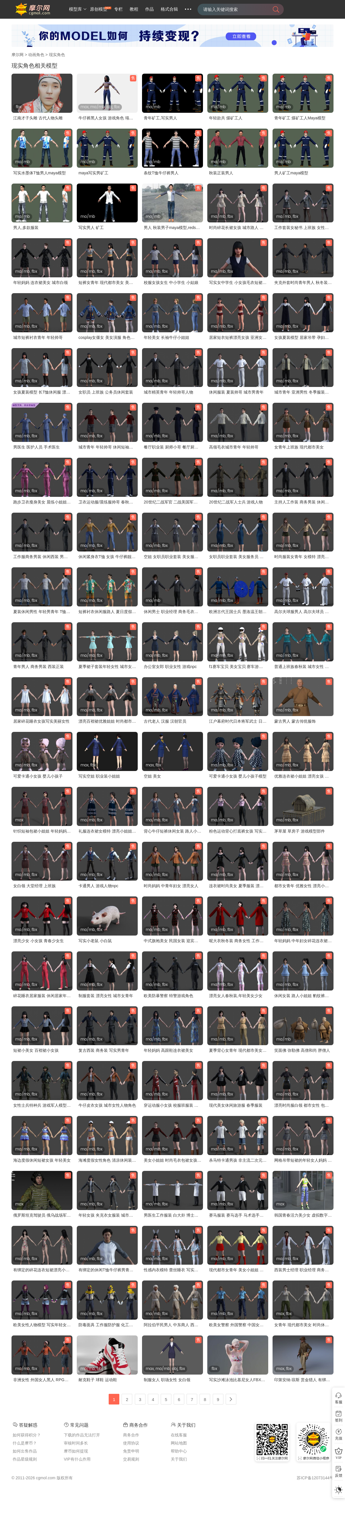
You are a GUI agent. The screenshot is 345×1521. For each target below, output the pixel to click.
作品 (149, 9)
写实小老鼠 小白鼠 (95, 940)
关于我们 (179, 1459)
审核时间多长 (76, 1443)
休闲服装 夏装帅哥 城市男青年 (236, 392)
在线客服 (179, 1435)
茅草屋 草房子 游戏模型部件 (299, 831)
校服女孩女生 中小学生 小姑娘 (171, 282)
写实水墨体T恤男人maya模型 (39, 173)
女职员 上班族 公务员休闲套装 (105, 392)
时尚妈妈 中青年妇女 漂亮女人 (171, 885)
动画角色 (36, 54)
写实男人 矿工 (91, 227)
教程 (134, 9)
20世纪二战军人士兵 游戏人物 (236, 502)
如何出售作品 (25, 1451)
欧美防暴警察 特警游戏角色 (168, 995)
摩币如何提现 (76, 1451)
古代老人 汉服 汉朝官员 (165, 721)
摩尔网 (18, 54)
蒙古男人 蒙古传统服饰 (295, 721)
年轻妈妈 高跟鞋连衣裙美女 (168, 1050)
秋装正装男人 (221, 173)
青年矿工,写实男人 (160, 118)
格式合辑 (169, 9)
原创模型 (98, 9)
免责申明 (131, 1451)
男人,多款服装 (26, 227)
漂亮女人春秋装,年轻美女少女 (235, 995)
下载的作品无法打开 (82, 1435)
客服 (338, 1402)
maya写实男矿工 (93, 173)
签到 (338, 1420)
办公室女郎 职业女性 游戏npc (170, 666)
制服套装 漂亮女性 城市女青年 (105, 995)
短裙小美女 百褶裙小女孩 (36, 1050)
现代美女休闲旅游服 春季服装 (235, 1105)
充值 (338, 1438)
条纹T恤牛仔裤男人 (161, 173)
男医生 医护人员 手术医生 (36, 447)
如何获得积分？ (27, 1435)
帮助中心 (179, 1451)
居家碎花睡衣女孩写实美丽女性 (41, 721)
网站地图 (179, 1443)
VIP (339, 1457)
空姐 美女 (152, 776)
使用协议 (131, 1443)
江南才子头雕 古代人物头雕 (38, 118)
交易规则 (131, 1459)
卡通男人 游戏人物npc (98, 885)
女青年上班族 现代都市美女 (299, 447)
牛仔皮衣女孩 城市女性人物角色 (107, 1105)
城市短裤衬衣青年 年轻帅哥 (38, 337)
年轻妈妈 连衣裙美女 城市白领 (40, 282)
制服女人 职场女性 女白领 (167, 1379)
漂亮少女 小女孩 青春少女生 (38, 940)
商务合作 (131, 1435)
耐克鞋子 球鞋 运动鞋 (97, 1379)
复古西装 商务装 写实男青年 (103, 1050)
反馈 (338, 1475)
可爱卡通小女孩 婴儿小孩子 (38, 776)
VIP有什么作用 (77, 1459)
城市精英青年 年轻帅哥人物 (168, 392)
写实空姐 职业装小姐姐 (99, 776)
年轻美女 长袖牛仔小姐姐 (166, 337)
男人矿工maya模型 (291, 173)
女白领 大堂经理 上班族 (34, 885)
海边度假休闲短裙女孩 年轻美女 (42, 1160)
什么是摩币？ (25, 1443)
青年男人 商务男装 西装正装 (38, 666)
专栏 (118, 9)
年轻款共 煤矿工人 (225, 118)
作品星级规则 (25, 1459)
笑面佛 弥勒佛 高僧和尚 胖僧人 (302, 1050)
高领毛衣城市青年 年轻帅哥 (233, 447)
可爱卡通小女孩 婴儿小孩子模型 (238, 776)
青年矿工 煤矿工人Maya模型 (299, 118)
